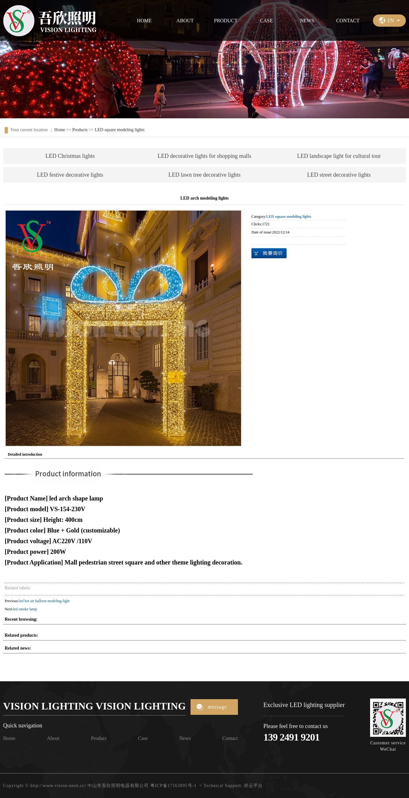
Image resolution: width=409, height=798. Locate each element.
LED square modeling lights (119, 129)
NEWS (307, 20)
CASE (266, 20)
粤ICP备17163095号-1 (173, 785)
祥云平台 (253, 785)
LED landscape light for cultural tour (338, 156)
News (185, 738)
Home (59, 129)
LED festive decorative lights (70, 175)
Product (99, 738)
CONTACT (347, 20)
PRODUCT (226, 20)
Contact (230, 738)
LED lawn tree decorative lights (204, 175)
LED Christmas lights (70, 156)
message (217, 707)
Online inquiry (269, 253)
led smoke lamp (25, 609)
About (53, 738)
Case (143, 738)
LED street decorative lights (338, 175)
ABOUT (185, 20)
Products (80, 129)
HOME (144, 20)
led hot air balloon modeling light (44, 601)
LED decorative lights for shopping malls (204, 156)
